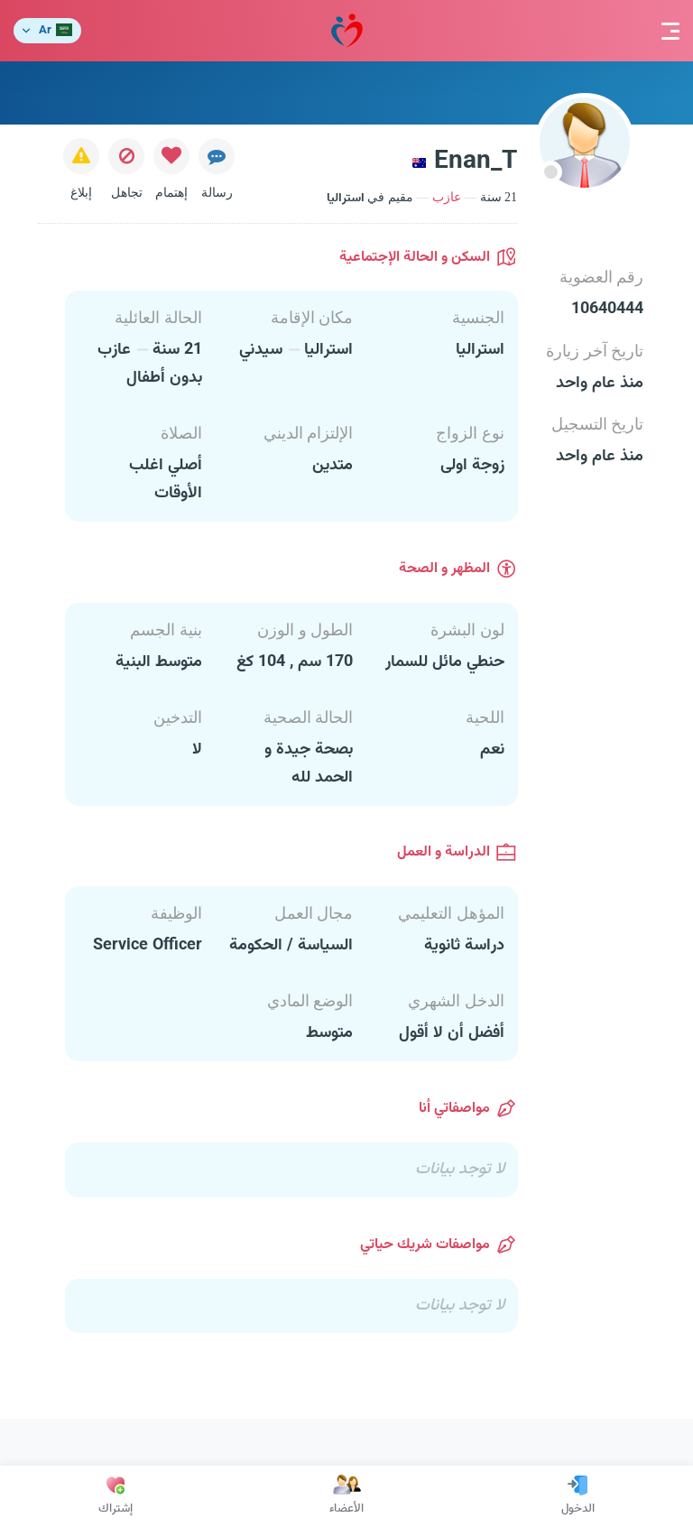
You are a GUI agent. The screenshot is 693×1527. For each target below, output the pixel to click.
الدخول (578, 1496)
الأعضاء (346, 1496)
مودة (347, 31)
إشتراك (115, 1496)
